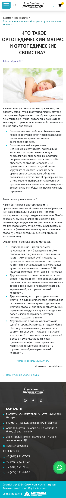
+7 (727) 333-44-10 (18, 472)
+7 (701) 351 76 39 (17, 467)
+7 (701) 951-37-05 (18, 461)
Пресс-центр (21, 17)
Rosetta (7, 17)
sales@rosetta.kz (17, 445)
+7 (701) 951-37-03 (18, 456)
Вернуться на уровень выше (23, 375)
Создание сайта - (24, 493)
